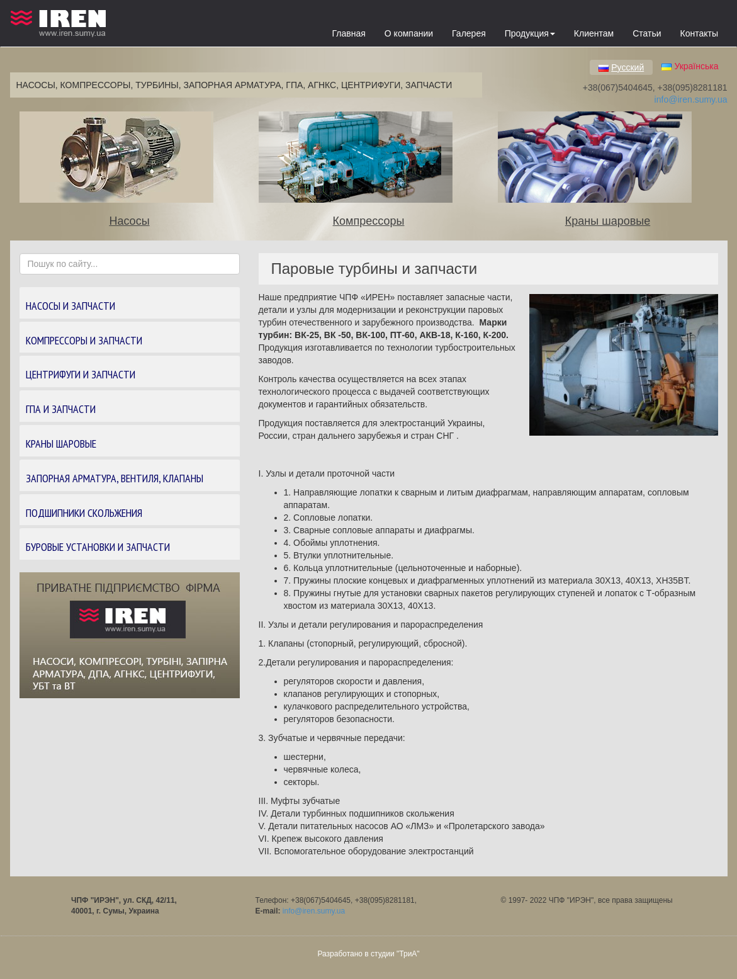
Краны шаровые (607, 221)
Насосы (129, 221)
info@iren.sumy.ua (691, 99)
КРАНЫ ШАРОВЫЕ (61, 443)
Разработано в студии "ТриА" (368, 953)
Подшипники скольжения (84, 513)
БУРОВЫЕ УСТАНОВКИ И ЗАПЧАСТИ (98, 547)
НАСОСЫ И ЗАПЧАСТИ (70, 305)
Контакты (699, 33)
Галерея (469, 33)
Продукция (530, 33)
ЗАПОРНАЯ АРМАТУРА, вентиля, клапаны (114, 478)
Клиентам (594, 33)
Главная (349, 33)
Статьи (647, 33)
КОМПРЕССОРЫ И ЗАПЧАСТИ (84, 340)
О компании (409, 33)
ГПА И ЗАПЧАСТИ (61, 409)
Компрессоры (369, 221)
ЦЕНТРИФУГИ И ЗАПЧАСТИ (80, 374)
